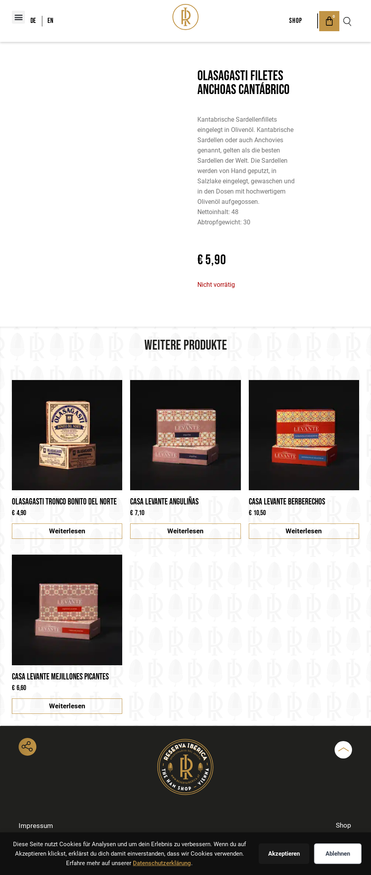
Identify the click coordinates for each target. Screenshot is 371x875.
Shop (293, 21)
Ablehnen (338, 853)
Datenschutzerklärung (162, 863)
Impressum (37, 825)
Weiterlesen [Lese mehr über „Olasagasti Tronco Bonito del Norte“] (67, 531)
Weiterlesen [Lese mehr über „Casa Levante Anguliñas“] (185, 531)
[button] (18, 17)
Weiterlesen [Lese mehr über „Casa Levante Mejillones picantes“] (67, 706)
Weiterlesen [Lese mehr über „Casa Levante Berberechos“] (304, 531)
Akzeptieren (284, 853)
